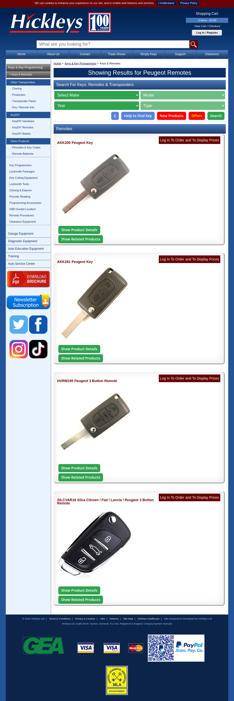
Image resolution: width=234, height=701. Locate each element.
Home (22, 54)
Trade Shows (117, 54)
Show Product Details (79, 229)
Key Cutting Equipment (23, 177)
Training (13, 256)
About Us (53, 54)
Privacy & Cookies (85, 618)
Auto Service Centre (21, 264)
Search (216, 115)
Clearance (212, 54)
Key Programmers (20, 165)
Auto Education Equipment (26, 248)
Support (180, 54)
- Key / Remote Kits (22, 107)
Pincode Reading (19, 196)
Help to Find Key (138, 115)
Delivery (114, 618)
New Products (172, 115)
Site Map (128, 618)
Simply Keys (148, 54)
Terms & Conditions (59, 618)
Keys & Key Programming (25, 67)
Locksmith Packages (22, 171)
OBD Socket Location (22, 209)
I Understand (166, 3)
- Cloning (16, 88)
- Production (18, 94)
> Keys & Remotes (20, 74)
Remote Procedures (21, 215)
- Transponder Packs (23, 101)
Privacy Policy (188, 3)
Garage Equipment (20, 233)
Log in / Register (207, 32)
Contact (85, 54)
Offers (196, 115)
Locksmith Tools (19, 184)
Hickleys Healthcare (148, 618)
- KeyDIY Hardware (22, 121)
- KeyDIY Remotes (22, 127)
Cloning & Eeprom (20, 190)
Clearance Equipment (22, 221)
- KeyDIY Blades (21, 133)
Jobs (102, 618)
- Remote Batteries (22, 153)
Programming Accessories (25, 202)
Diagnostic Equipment (22, 241)
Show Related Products (80, 239)
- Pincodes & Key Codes (25, 147)
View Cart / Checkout (207, 26)
